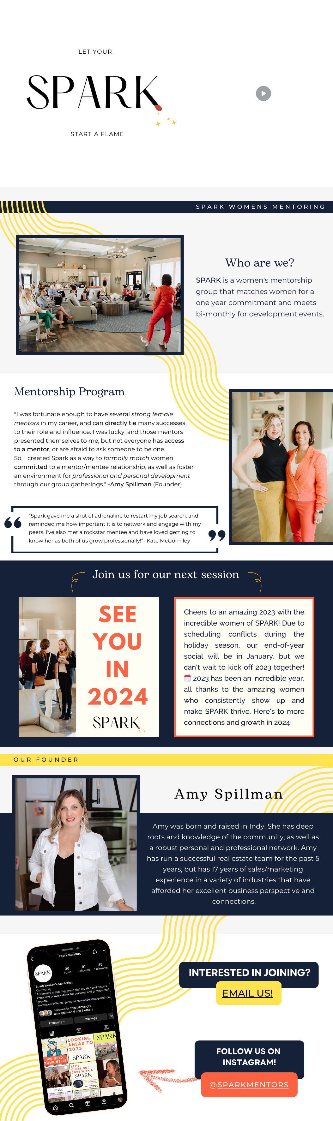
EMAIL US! (247, 993)
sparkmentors (253, 1084)
